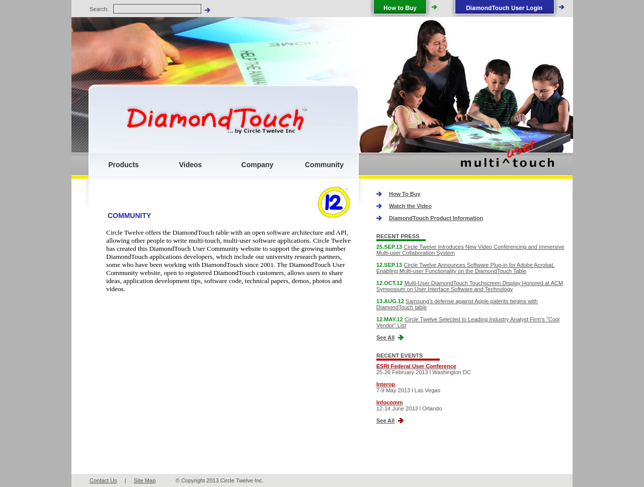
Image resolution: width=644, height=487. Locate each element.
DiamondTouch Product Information (436, 218)
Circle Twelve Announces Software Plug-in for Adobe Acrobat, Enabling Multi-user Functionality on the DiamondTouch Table (465, 268)
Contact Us (103, 480)
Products (123, 165)
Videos (190, 165)
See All (385, 337)
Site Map (144, 480)
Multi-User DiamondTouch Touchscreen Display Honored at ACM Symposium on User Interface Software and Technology (469, 286)
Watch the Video (410, 206)
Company (258, 165)
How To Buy (405, 194)
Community (324, 165)
